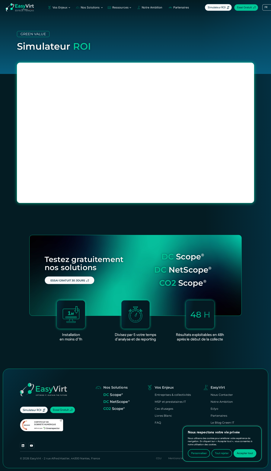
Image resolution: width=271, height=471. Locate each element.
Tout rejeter (222, 453)
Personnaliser (199, 453)
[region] (222, 443)
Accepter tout (245, 453)
